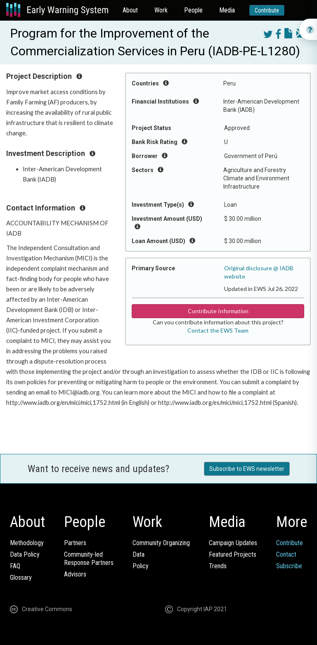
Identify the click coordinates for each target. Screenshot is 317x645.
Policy (140, 566)
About (130, 10)
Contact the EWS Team (217, 330)
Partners (75, 543)
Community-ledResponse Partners (89, 558)
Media (227, 10)
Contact (286, 554)
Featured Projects (232, 554)
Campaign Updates (233, 543)
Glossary (21, 577)
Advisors (75, 574)
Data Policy (25, 554)
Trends (218, 566)
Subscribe (289, 566)
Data (138, 554)
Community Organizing (161, 543)
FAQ (15, 566)
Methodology (27, 543)
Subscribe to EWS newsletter (246, 468)
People (193, 10)
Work (161, 10)
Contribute (267, 10)
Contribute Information (218, 310)
